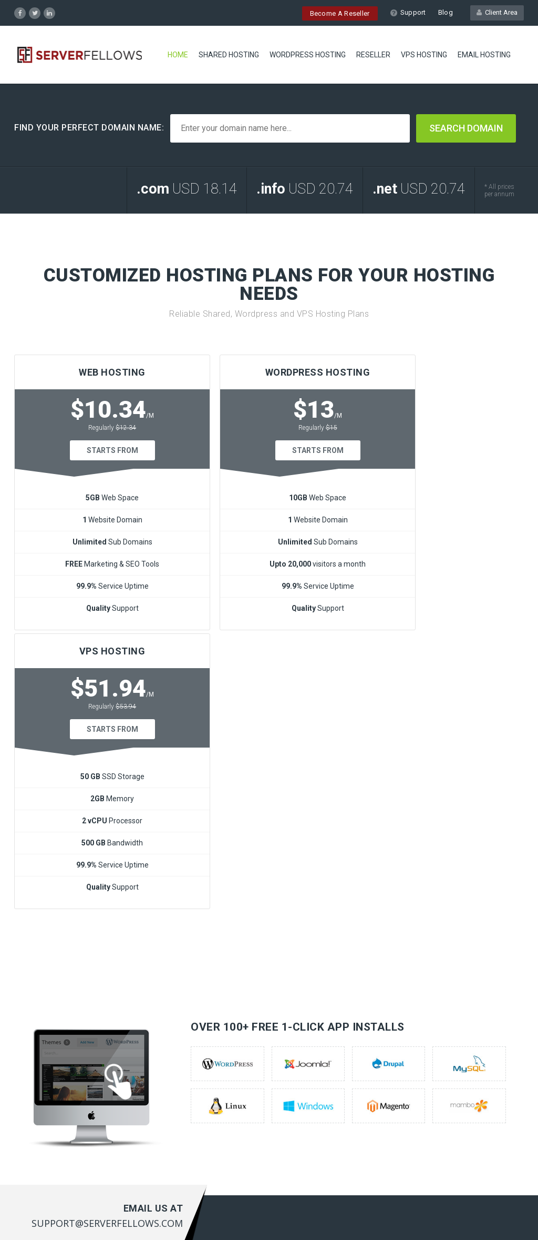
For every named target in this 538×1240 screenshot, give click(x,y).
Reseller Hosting (41, 1075)
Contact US (166, 1075)
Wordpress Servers (46, 1059)
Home (178, 55)
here (300, 1125)
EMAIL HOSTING (484, 55)
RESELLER (373, 55)
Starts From (95, 450)
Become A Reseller (340, 13)
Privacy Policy (499, 1217)
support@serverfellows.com (476, 1111)
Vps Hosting (34, 1091)
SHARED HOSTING (229, 55)
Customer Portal (175, 1059)
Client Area (497, 12)
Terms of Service (442, 1217)
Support (408, 12)
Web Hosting (36, 1042)
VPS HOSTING (424, 55)
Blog (445, 12)
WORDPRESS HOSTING (308, 55)
